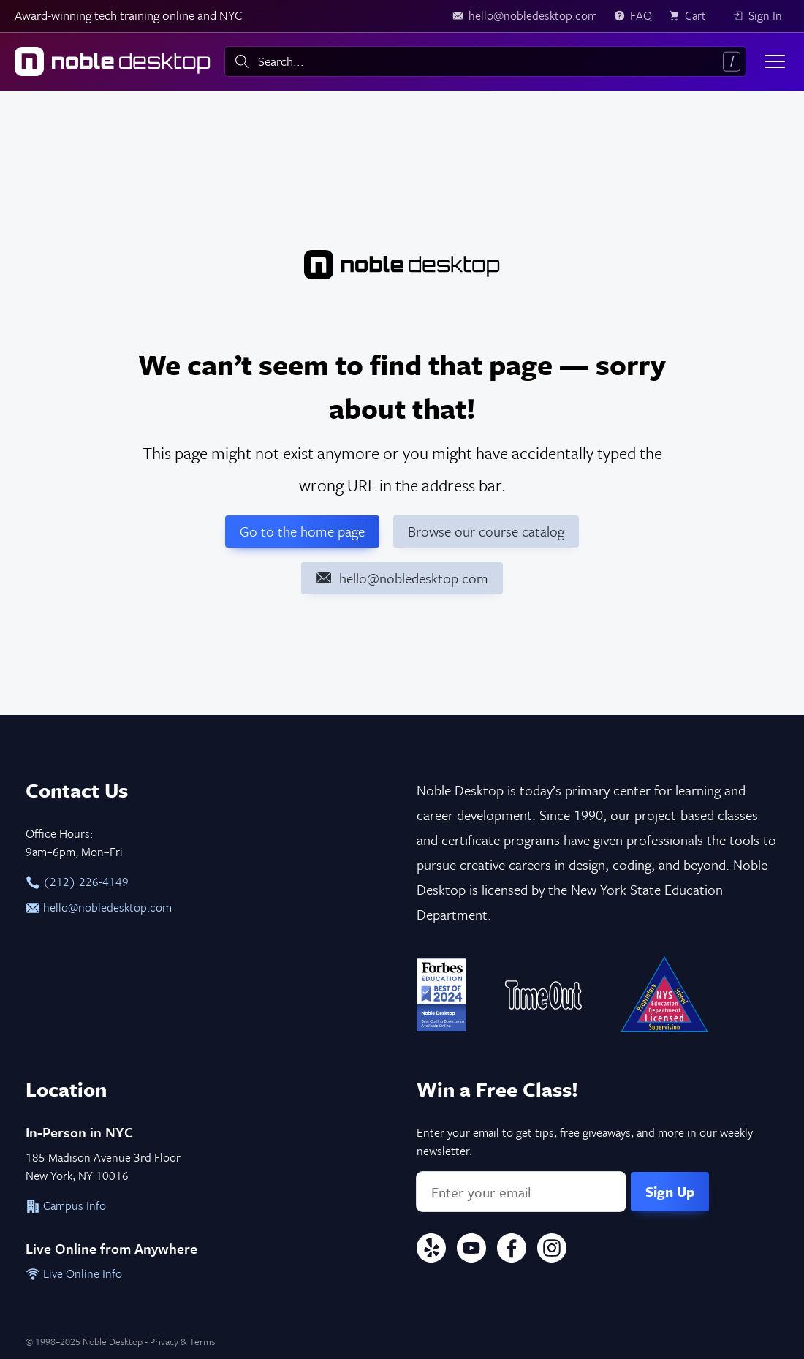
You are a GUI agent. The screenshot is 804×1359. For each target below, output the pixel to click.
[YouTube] (471, 1250)
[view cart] (692, 16)
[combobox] (485, 61)
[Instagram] (551, 1250)
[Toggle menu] (774, 61)
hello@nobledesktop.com (99, 907)
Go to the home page (302, 531)
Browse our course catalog (486, 531)
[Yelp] (431, 1250)
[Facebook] (511, 1250)
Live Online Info (74, 1273)
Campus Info (66, 1205)
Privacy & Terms (182, 1341)
